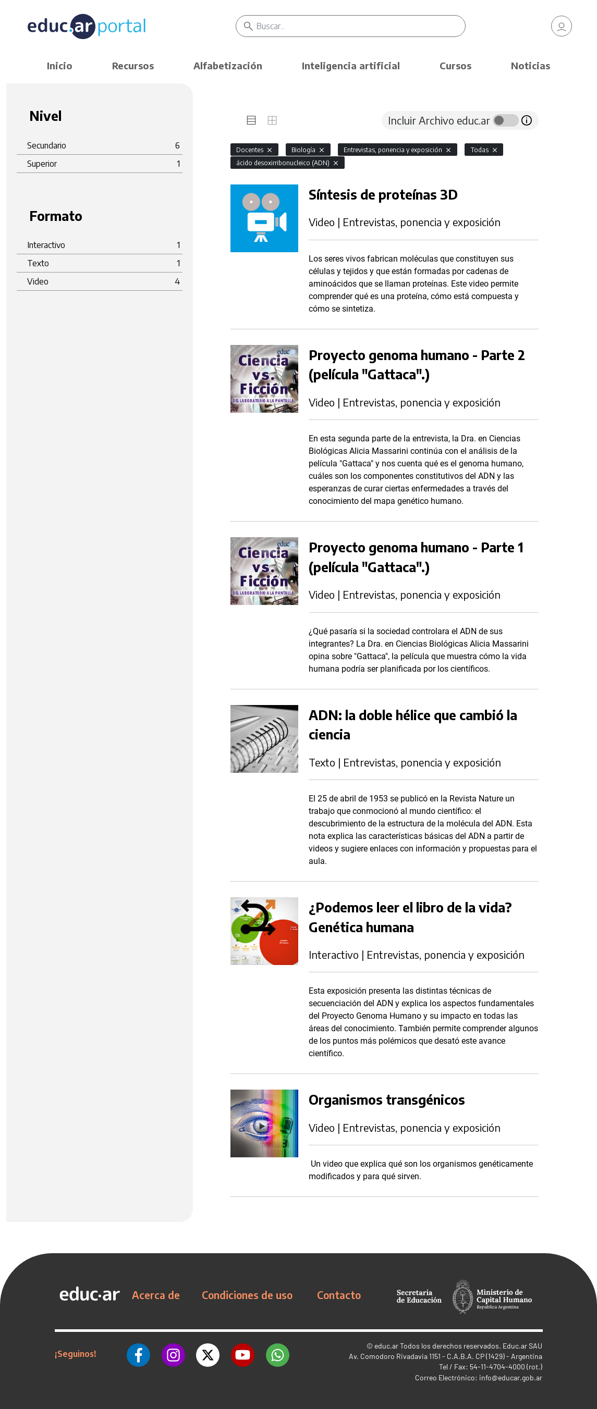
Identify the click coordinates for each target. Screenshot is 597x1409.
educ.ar (386, 1345)
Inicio (59, 65)
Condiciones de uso (247, 1295)
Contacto (339, 1295)
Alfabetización (227, 65)
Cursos (455, 65)
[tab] (251, 120)
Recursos (133, 65)
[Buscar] (361, 26)
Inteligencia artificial (351, 65)
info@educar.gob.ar (510, 1377)
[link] (561, 26)
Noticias (530, 65)
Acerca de (156, 1295)
